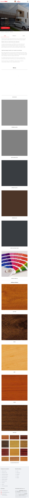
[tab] (5, 36)
